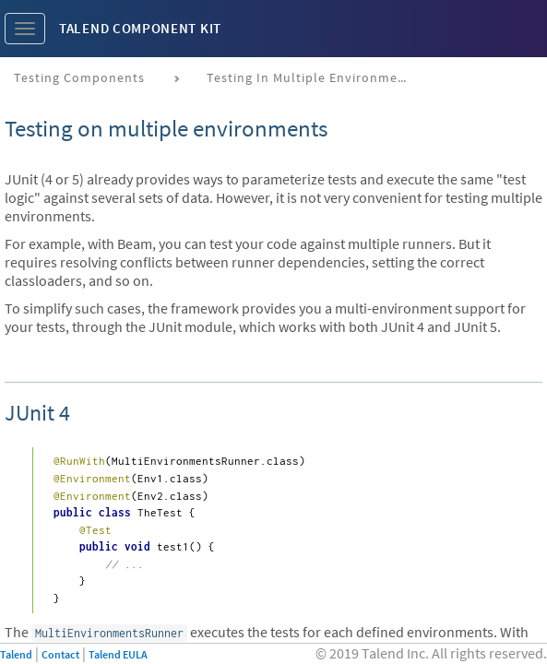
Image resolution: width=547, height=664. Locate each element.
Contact (60, 654)
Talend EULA (118, 654)
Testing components (79, 77)
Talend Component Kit (140, 28)
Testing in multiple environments (312, 77)
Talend (16, 654)
